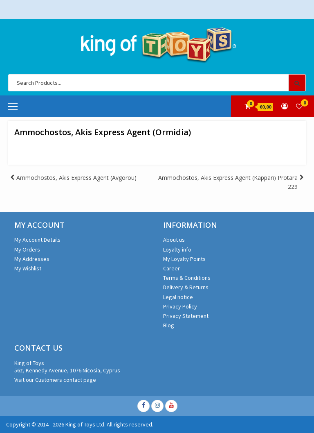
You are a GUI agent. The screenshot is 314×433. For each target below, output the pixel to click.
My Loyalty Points (184, 259)
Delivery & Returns (186, 287)
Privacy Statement (186, 316)
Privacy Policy (180, 306)
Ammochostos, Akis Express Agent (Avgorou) (76, 177)
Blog (168, 325)
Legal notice (178, 297)
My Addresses (31, 259)
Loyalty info (177, 249)
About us (174, 239)
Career (171, 268)
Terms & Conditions (187, 277)
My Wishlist (27, 268)
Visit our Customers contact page (55, 379)
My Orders (27, 249)
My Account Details (37, 239)
